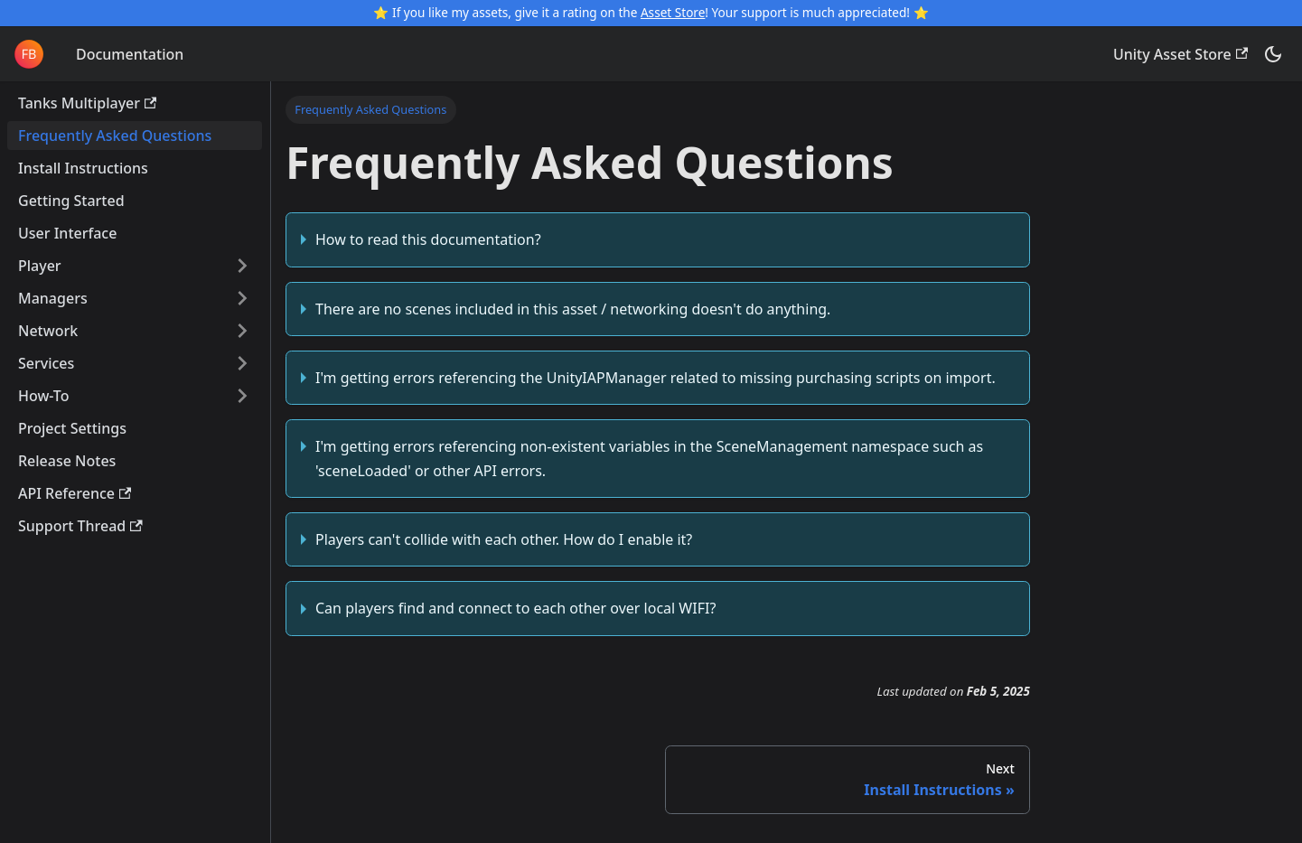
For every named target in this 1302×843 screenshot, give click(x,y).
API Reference (74, 493)
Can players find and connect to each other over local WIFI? (515, 608)
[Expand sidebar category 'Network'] (242, 330)
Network (48, 331)
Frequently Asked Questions (114, 135)
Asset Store (673, 12)
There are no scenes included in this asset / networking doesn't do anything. (572, 309)
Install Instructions (83, 168)
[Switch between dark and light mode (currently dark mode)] (1273, 54)
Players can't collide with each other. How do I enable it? (503, 539)
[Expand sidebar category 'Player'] (242, 265)
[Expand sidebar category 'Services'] (242, 363)
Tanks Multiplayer (87, 103)
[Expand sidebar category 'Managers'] (242, 298)
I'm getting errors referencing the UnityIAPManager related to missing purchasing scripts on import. (655, 378)
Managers (53, 298)
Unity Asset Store (1180, 54)
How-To (43, 396)
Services (46, 363)
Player (39, 266)
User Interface (67, 233)
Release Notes (67, 461)
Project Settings (72, 428)
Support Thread (80, 526)
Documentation (129, 54)
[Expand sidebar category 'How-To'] (242, 395)
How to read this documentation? (428, 239)
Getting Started (71, 201)
